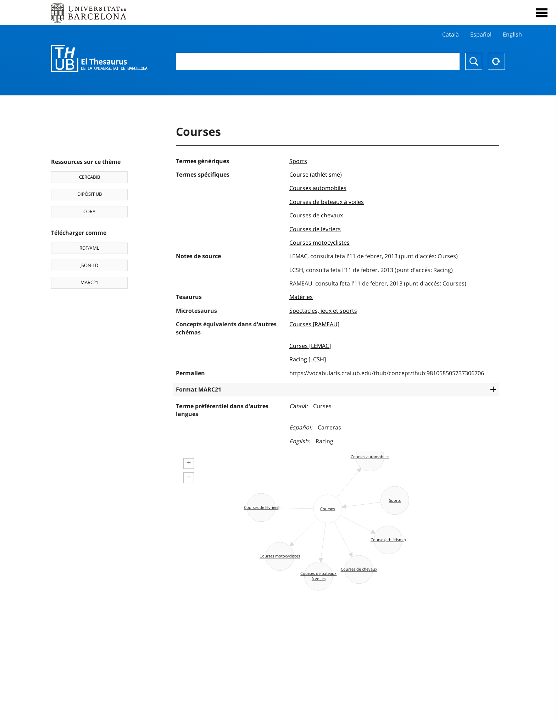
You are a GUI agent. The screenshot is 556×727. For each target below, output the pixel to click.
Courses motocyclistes (319, 242)
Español (480, 34)
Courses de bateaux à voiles (326, 202)
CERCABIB (89, 177)
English (512, 34)
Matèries (301, 297)
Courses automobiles (317, 188)
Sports (298, 161)
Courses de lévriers (315, 229)
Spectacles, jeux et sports (323, 311)
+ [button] (189, 462)
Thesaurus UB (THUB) (99, 58)
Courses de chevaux (316, 215)
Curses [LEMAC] (310, 346)
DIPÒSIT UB (89, 194)
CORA (89, 211)
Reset (496, 61)
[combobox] (318, 61)
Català (450, 34)
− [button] (189, 477)
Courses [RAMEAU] (314, 324)
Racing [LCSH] (307, 359)
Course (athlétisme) (315, 174)
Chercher (473, 61)
